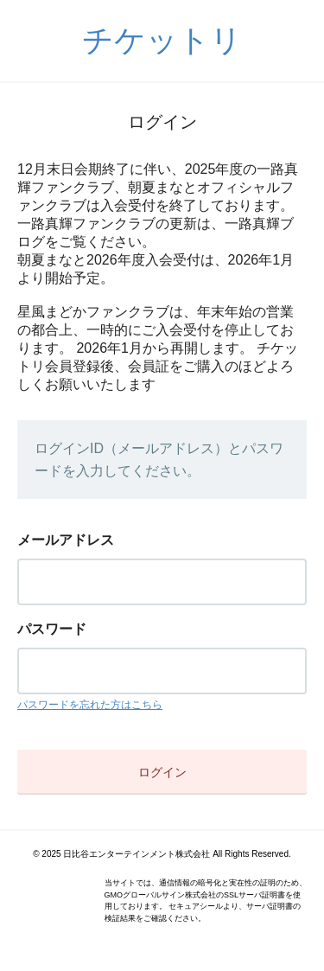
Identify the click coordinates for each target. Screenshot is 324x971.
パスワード (51, 629)
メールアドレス (65, 540)
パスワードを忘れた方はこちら (89, 705)
